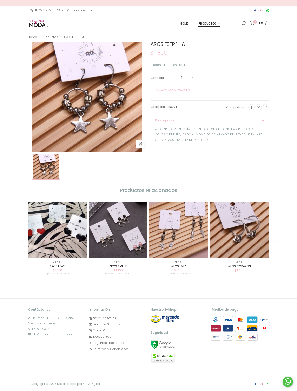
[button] (243, 23)
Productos (208, 23)
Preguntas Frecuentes (106, 343)
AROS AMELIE (118, 266)
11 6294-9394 (41, 10)
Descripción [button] (164, 120)
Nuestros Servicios (104, 324)
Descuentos (100, 337)
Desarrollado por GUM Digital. (78, 384)
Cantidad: (158, 78)
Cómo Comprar (103, 330)
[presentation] (22, 239)
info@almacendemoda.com (78, 10)
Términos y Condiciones (109, 349)
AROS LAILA (178, 266)
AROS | (172, 107)
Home (32, 37)
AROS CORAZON (239, 266)
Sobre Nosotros (102, 318)
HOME (184, 23)
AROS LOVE (57, 266)
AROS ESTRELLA (74, 37)
